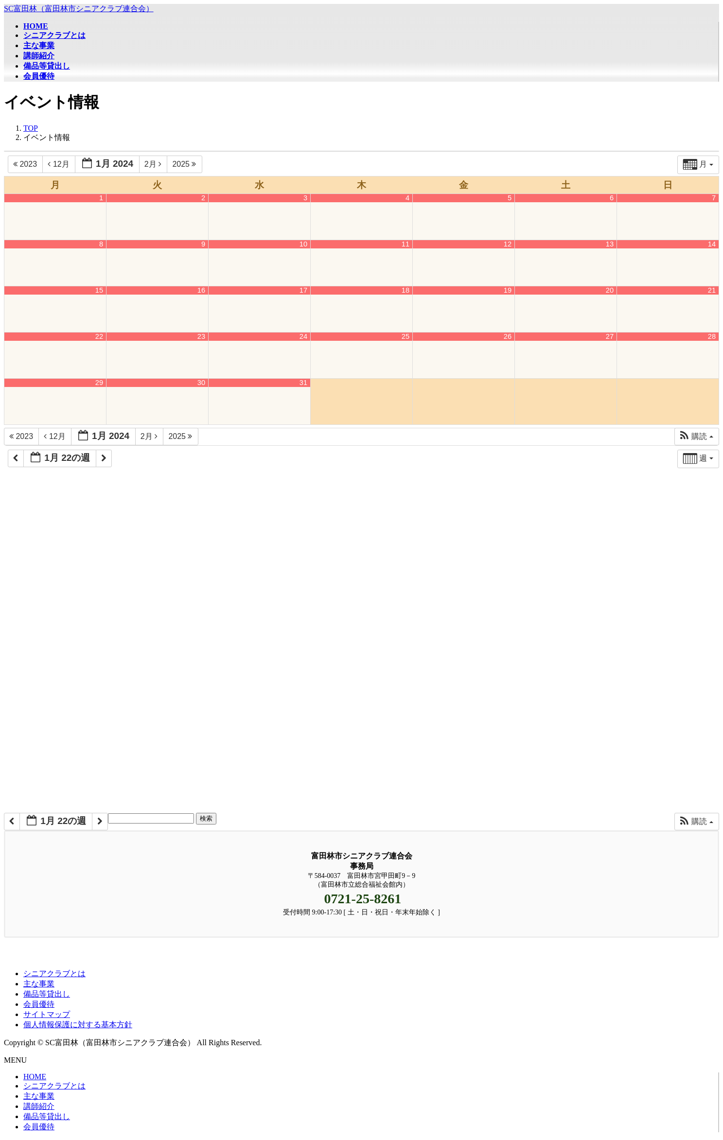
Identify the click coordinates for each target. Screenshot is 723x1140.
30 (201, 382)
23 (201, 336)
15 (99, 290)
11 (405, 244)
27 (610, 336)
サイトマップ (46, 1014)
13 (610, 244)
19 (507, 290)
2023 (26, 164)
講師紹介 (38, 1106)
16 (201, 290)
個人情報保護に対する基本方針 (77, 1024)
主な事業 (38, 984)
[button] (696, 436)
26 (507, 336)
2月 (154, 164)
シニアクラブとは (54, 973)
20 (610, 290)
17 (303, 290)
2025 (185, 164)
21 (712, 290)
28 (712, 336)
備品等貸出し (46, 994)
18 (405, 290)
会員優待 (38, 1004)
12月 (59, 164)
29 (99, 382)
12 (507, 244)
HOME (34, 1076)
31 (303, 382)
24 (303, 336)
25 (405, 336)
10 (303, 244)
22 (99, 336)
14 (712, 244)
